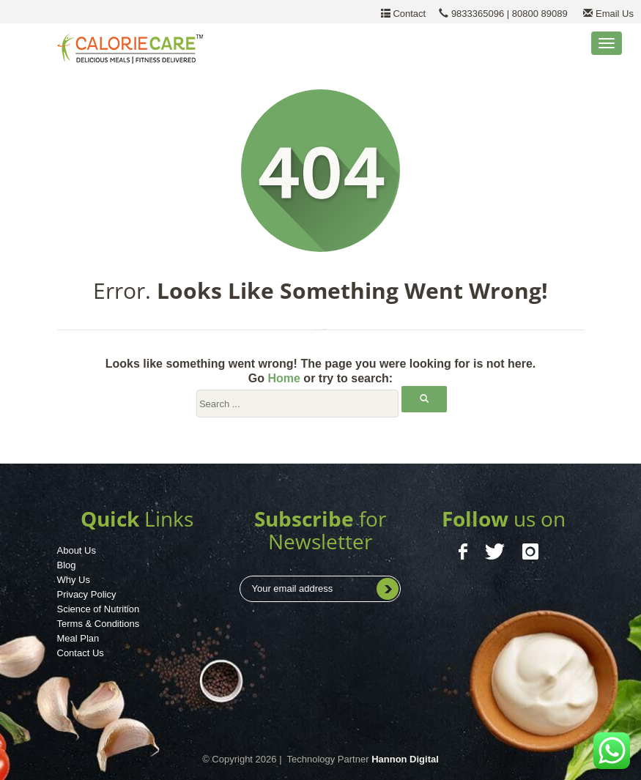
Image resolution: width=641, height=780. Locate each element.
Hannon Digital (405, 759)
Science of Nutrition (98, 608)
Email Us (603, 13)
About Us (76, 550)
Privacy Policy (86, 594)
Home (283, 378)
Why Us (74, 579)
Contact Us (80, 652)
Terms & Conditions (98, 623)
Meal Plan (78, 638)
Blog (66, 565)
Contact (408, 13)
